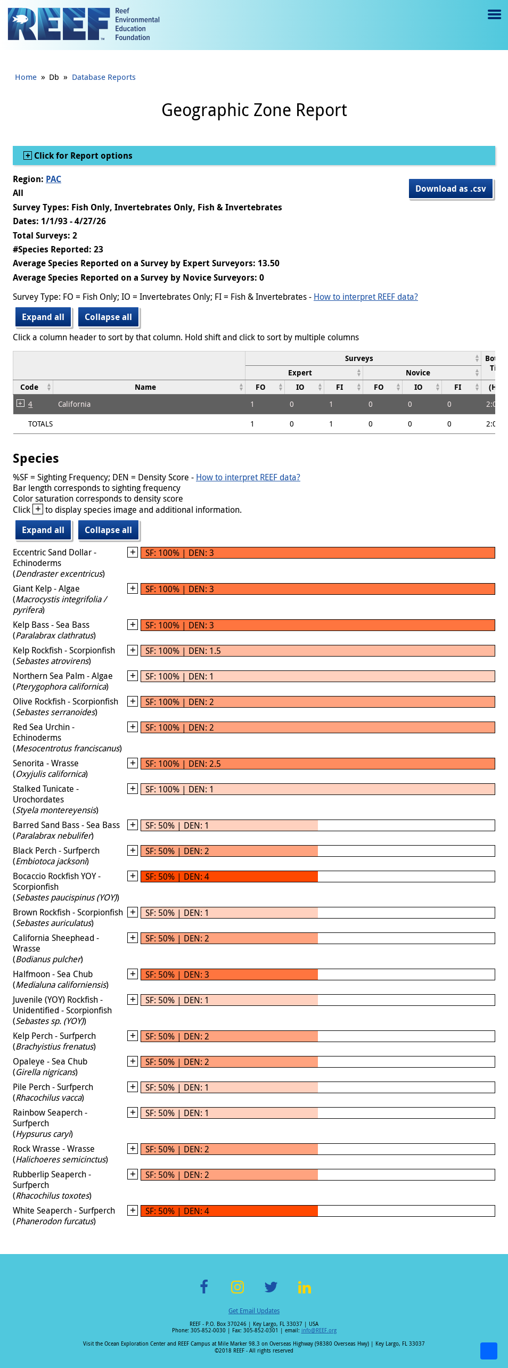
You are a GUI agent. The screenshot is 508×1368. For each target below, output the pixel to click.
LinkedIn (304, 1293)
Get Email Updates (254, 1310)
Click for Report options (82, 155)
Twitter (271, 1293)
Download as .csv (450, 188)
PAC (53, 179)
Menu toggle (493, 22)
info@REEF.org (319, 1330)
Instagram (237, 1293)
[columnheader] (363, 358)
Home (26, 76)
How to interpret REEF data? (366, 296)
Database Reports (104, 76)
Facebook (203, 1293)
